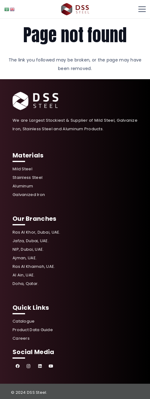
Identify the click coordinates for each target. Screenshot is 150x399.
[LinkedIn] (40, 366)
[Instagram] (29, 366)
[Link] (75, 9)
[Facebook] (18, 366)
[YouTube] (51, 366)
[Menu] (142, 9)
